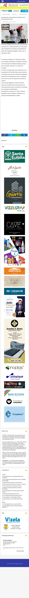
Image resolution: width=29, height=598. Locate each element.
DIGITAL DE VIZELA (21, 1)
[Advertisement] (14, 112)
